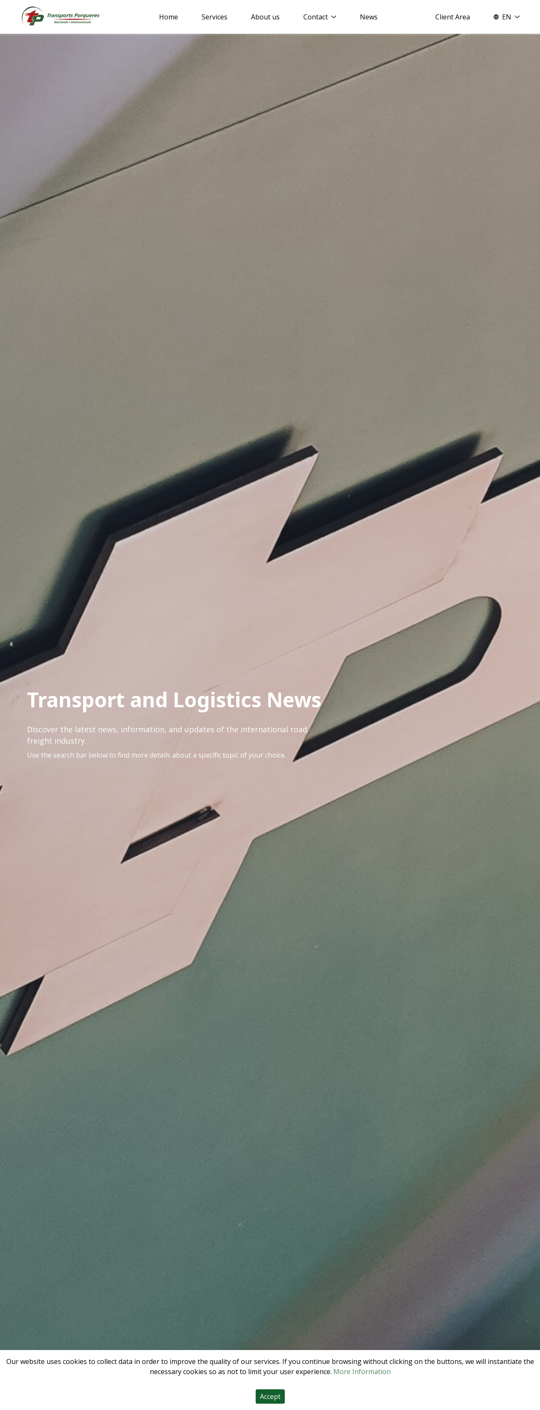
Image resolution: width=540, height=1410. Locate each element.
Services (214, 17)
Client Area (452, 17)
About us (265, 17)
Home (168, 17)
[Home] (60, 16)
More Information (362, 1371)
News (369, 17)
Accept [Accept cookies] (270, 1396)
